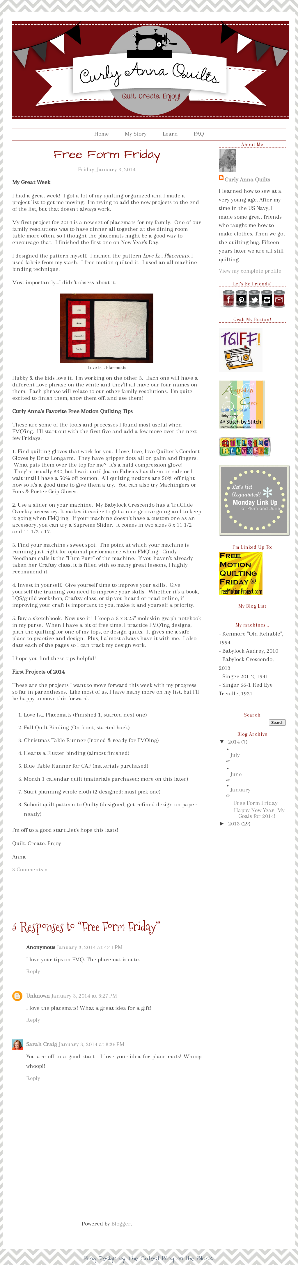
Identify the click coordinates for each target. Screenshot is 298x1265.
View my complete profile (250, 270)
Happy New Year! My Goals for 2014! (259, 813)
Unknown (38, 995)
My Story (136, 133)
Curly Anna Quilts (247, 179)
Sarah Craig (41, 1044)
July (235, 755)
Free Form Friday (256, 803)
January (240, 789)
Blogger (121, 1223)
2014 (234, 741)
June (236, 774)
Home (101, 133)
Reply (33, 971)
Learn (170, 133)
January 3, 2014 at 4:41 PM (90, 947)
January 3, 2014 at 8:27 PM (84, 995)
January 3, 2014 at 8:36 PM (91, 1044)
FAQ (199, 133)
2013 (234, 823)
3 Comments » (29, 869)
